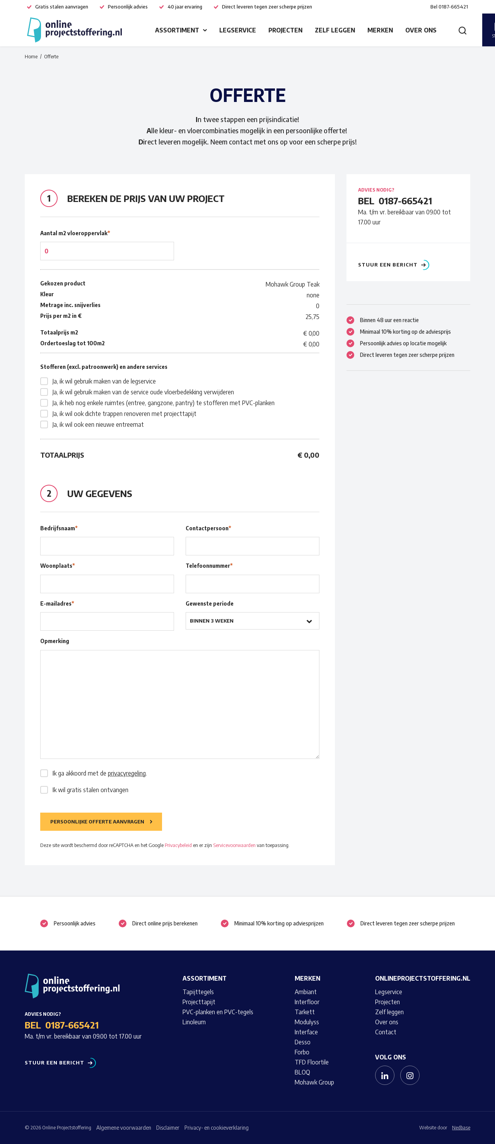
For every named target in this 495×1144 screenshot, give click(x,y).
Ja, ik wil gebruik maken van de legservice (104, 381)
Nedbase (461, 1127)
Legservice (237, 30)
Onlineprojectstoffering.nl (422, 978)
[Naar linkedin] (384, 1075)
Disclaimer (167, 1127)
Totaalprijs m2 (59, 332)
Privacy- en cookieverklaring (216, 1127)
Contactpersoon (208, 528)
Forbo (302, 1052)
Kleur (47, 294)
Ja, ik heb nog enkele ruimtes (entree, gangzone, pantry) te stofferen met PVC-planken (164, 403)
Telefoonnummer (209, 565)
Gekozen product (62, 283)
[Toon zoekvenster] (462, 30)
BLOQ (302, 1072)
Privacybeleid (178, 845)
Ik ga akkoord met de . (100, 773)
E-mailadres (57, 603)
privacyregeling (127, 773)
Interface (306, 1032)
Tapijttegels (198, 992)
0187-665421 (405, 200)
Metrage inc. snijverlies (70, 305)
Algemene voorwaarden (123, 1127)
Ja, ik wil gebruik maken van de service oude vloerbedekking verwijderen (143, 392)
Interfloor (307, 1002)
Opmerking (54, 641)
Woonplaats (57, 565)
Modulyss (307, 1022)
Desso (303, 1042)
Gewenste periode (210, 603)
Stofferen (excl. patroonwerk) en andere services (103, 366)
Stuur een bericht (388, 264)
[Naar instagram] (410, 1075)
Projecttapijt (199, 1002)
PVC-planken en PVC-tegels (218, 1012)
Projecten (285, 30)
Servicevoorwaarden (234, 845)
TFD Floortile (312, 1062)
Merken (380, 30)
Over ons (421, 30)
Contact (385, 1032)
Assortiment (177, 30)
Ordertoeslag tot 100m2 (72, 343)
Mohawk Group (314, 1082)
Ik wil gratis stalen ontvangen (90, 790)
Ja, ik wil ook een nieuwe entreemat (98, 424)
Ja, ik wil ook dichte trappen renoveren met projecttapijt (124, 414)
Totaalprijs (62, 454)
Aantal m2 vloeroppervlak (75, 233)
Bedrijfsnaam (59, 528)
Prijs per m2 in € (61, 315)
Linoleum (194, 1022)
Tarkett (305, 1012)
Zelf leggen (335, 30)
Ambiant (306, 992)
